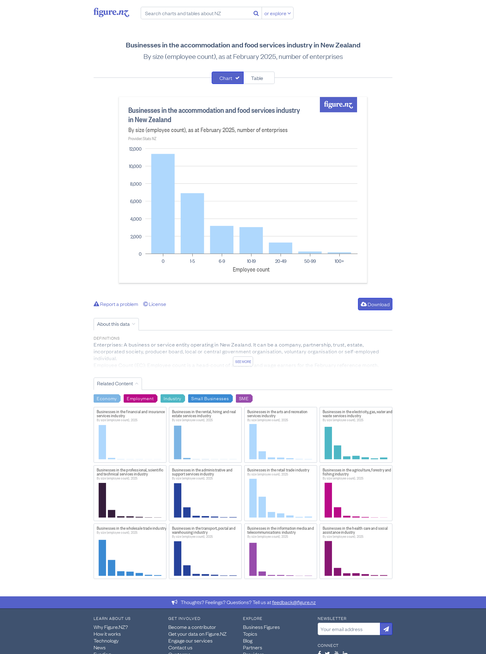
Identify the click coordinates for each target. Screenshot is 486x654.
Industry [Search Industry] (172, 398)
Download (375, 304)
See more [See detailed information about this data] (243, 361)
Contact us (180, 647)
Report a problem (116, 303)
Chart (225, 77)
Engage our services (190, 640)
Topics (250, 633)
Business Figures (261, 626)
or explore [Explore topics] (277, 13)
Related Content (115, 383)
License (154, 303)
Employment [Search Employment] (140, 398)
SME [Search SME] (244, 398)
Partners (252, 647)
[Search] (256, 13)
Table (257, 77)
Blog (247, 640)
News (100, 647)
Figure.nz (111, 12)
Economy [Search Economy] (107, 398)
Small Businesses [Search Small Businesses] (210, 398)
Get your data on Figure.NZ (197, 633)
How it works (107, 633)
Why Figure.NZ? (111, 626)
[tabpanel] (243, 190)
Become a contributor (192, 626)
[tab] (228, 78)
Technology (106, 640)
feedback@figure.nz (294, 602)
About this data (113, 323)
